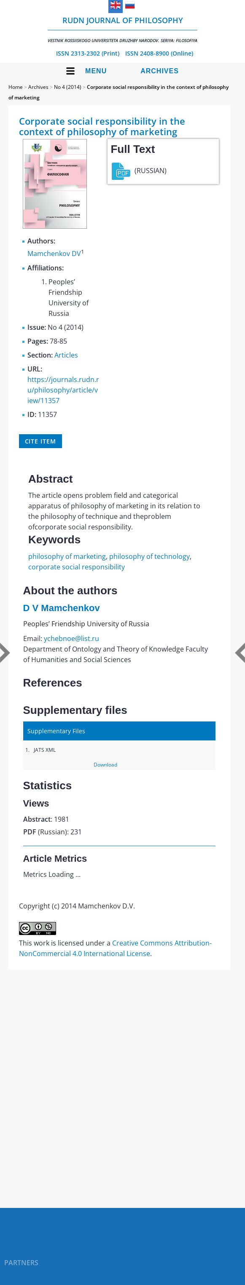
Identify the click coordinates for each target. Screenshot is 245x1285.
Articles (66, 355)
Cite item (40, 441)
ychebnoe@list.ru (71, 638)
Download (105, 764)
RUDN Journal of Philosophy (122, 29)
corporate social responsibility (76, 567)
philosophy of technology (149, 556)
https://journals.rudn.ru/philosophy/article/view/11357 (63, 390)
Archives (159, 71)
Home (15, 87)
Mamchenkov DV (54, 254)
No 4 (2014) (67, 87)
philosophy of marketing (67, 556)
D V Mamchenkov (61, 608)
